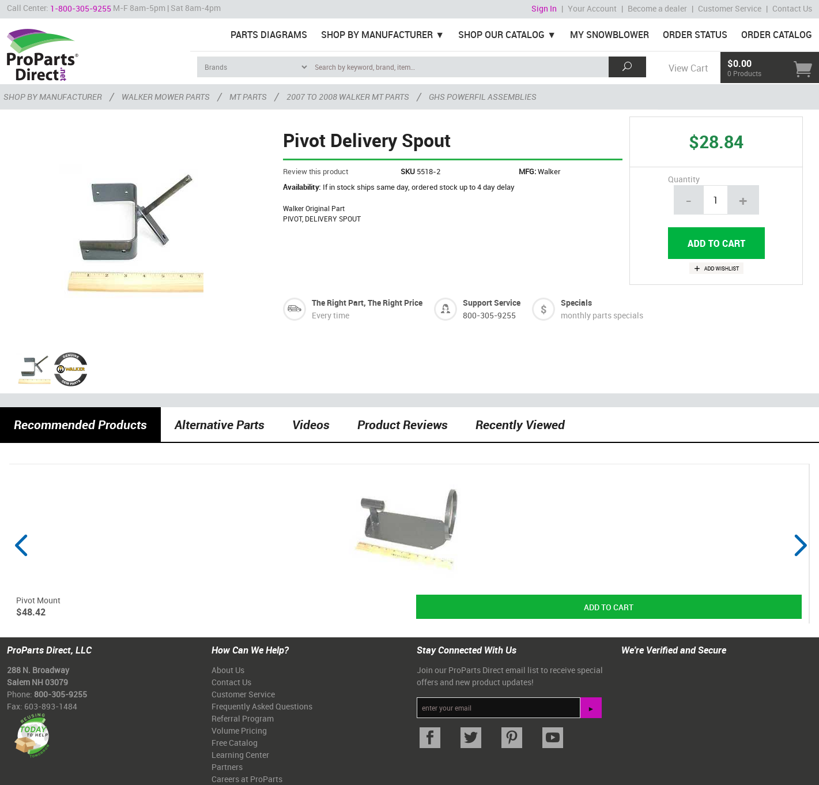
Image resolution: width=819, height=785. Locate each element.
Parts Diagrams (269, 34)
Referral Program (243, 718)
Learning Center (240, 754)
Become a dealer (657, 8)
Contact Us (792, 8)
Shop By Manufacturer (377, 34)
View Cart (688, 68)
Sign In (544, 8)
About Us (228, 669)
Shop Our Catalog (501, 34)
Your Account (592, 8)
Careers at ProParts (247, 778)
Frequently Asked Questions (262, 706)
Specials (576, 302)
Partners (227, 766)
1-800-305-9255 (80, 8)
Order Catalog (776, 34)
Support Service (491, 302)
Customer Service (729, 8)
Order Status (695, 34)
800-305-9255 (489, 315)
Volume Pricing (239, 730)
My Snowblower (609, 34)
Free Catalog (235, 742)
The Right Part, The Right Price (367, 302)
